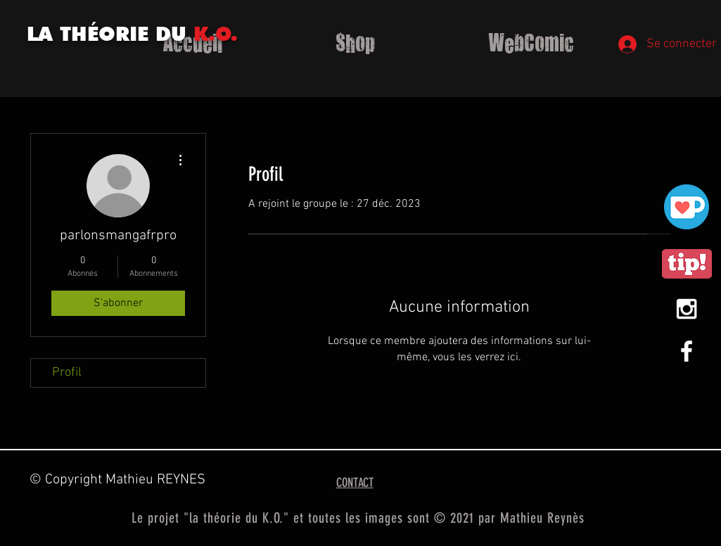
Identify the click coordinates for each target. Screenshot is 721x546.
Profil (67, 372)
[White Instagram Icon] (686, 309)
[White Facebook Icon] (686, 351)
